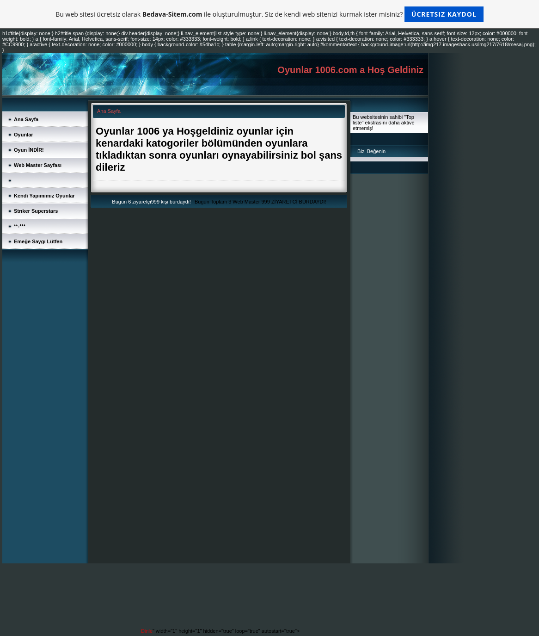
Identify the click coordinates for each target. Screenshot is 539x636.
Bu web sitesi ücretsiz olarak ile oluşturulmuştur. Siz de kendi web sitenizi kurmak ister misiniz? (269, 14)
